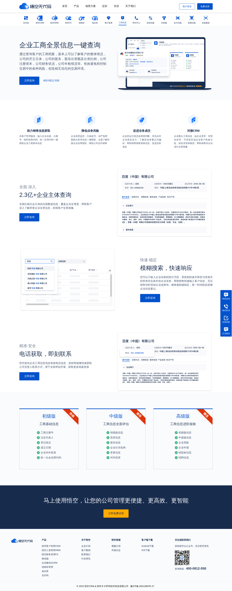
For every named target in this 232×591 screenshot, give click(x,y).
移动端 (45, 558)
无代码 (45, 575)
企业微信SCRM (49, 562)
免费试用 (204, 6)
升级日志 (116, 550)
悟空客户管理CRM (51, 546)
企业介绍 (85, 546)
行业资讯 (85, 558)
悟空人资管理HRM (51, 550)
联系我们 (85, 554)
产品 (76, 6)
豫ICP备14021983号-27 (142, 586)
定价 (104, 6)
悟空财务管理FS (50, 554)
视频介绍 (116, 546)
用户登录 (187, 6)
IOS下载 (145, 550)
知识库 (45, 571)
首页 (64, 6)
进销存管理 (47, 567)
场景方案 (90, 6)
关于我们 (130, 6)
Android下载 (147, 546)
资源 (116, 6)
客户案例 (85, 550)
